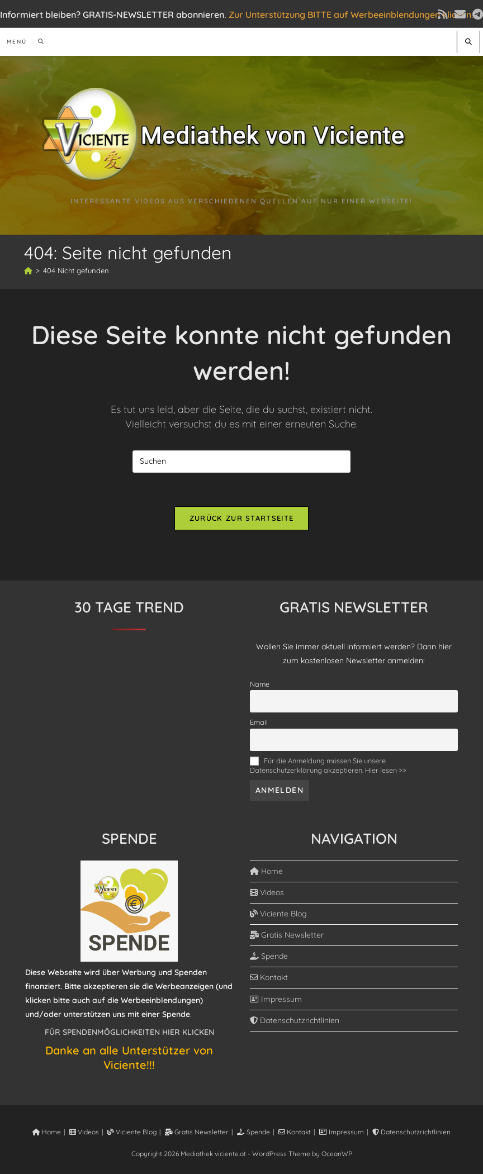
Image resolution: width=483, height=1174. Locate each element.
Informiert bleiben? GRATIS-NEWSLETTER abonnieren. (113, 14)
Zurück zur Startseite (241, 518)
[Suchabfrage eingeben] (241, 461)
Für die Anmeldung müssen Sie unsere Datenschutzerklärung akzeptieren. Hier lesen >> (328, 765)
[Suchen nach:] (37, 41)
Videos (267, 892)
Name (259, 683)
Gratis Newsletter (287, 935)
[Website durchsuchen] (468, 42)
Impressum (276, 999)
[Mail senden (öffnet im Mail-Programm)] (460, 14)
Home (266, 871)
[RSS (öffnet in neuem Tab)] (442, 14)
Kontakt (269, 977)
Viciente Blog (278, 914)
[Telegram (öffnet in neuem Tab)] (476, 14)
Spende (269, 956)
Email (259, 721)
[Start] (28, 270)
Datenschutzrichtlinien (294, 1020)
